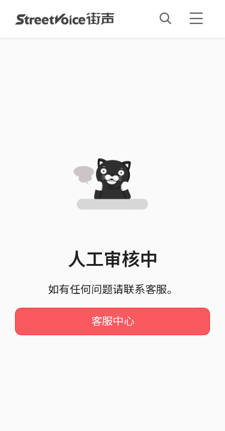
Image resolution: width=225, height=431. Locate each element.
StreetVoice (64, 19)
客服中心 (112, 321)
